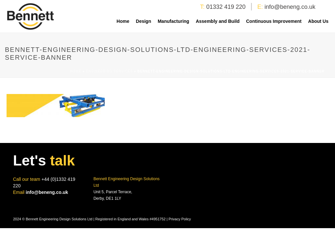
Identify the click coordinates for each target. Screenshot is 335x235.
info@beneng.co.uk (290, 7)
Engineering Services (109, 71)
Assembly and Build (217, 21)
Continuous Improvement (274, 21)
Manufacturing (173, 21)
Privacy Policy (179, 219)
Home (122, 21)
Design (143, 21)
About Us (318, 21)
